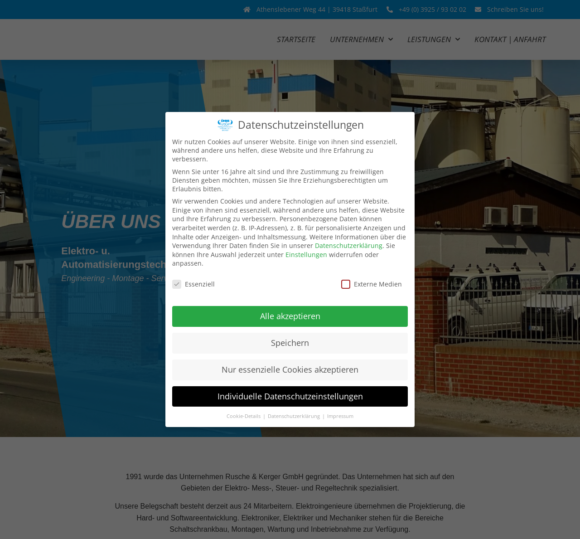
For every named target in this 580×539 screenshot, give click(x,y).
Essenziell (193, 284)
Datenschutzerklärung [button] (294, 416)
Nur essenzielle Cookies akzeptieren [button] (290, 369)
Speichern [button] (290, 342)
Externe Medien (371, 284)
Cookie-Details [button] (244, 416)
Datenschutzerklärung (348, 245)
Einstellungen (306, 254)
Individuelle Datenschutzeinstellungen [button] (290, 396)
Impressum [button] (340, 416)
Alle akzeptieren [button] (290, 316)
